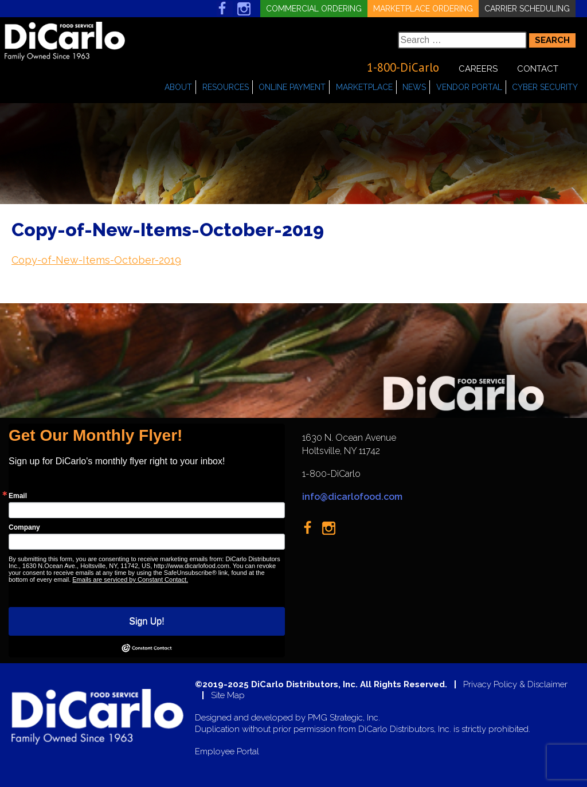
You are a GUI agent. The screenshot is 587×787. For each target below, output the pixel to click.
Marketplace (364, 87)
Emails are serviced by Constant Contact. (130, 579)
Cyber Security (545, 87)
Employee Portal (227, 752)
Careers (478, 69)
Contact (537, 69)
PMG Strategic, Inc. (344, 718)
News (414, 87)
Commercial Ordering (314, 8)
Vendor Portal (469, 87)
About (178, 87)
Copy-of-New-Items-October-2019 (96, 260)
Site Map (228, 695)
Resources (225, 87)
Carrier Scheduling (527, 8)
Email (18, 495)
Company (24, 527)
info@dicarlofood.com (352, 496)
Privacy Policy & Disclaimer (515, 685)
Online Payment (292, 87)
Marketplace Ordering (423, 8)
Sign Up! (146, 621)
